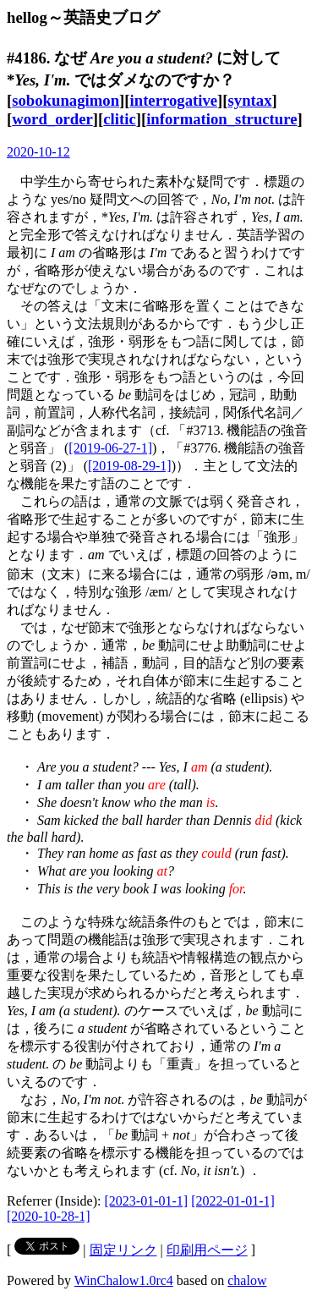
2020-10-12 (38, 152)
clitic (119, 119)
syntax (250, 100)
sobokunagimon (65, 100)
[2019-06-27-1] (110, 448)
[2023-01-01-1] (147, 1201)
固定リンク (123, 1250)
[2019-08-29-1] (130, 466)
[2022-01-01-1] (233, 1201)
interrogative (174, 100)
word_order (52, 119)
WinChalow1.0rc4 (123, 1280)
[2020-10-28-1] (48, 1216)
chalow (246, 1280)
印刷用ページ (207, 1250)
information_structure (221, 119)
